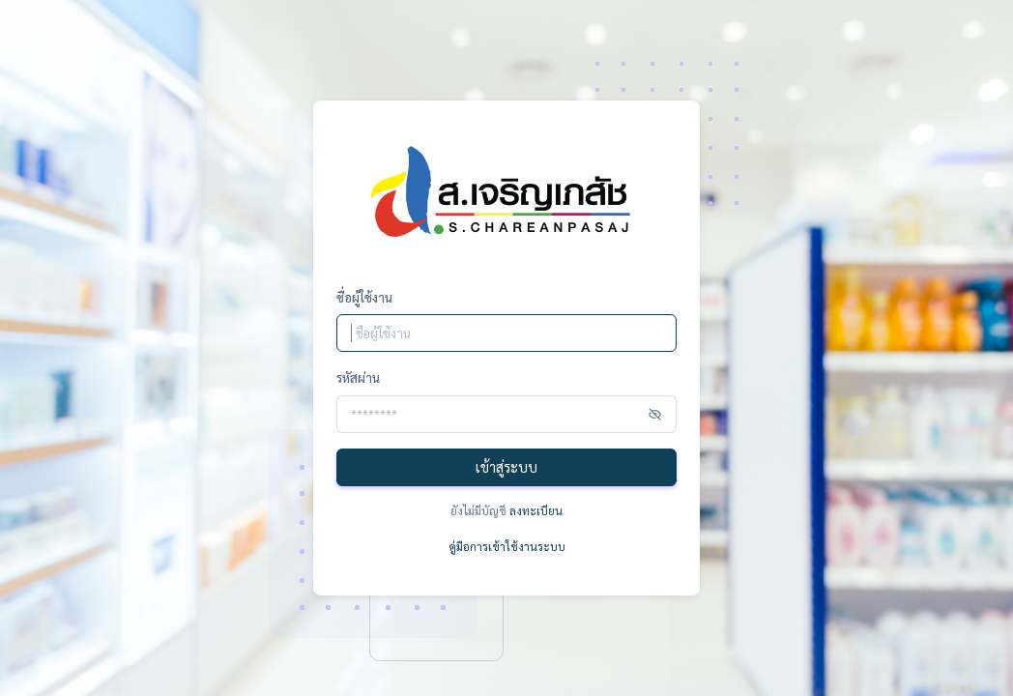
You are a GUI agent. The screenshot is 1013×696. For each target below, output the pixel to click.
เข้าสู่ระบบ (506, 466)
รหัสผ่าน (358, 377)
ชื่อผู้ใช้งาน (364, 296)
